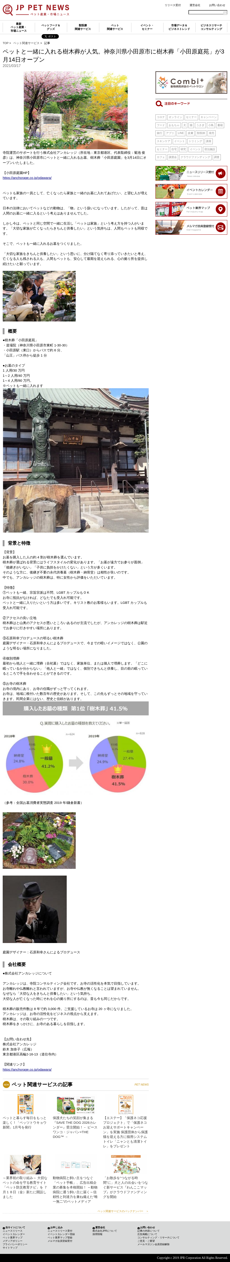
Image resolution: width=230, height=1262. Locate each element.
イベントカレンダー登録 (61, 1234)
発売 (211, 133)
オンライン (175, 117)
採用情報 (97, 1234)
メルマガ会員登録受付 (60, 1241)
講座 (208, 141)
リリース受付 (173, 5)
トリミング (195, 141)
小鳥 (211, 125)
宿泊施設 (209, 149)
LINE (181, 133)
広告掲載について (147, 1234)
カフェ (161, 157)
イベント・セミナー (147, 27)
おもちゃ (174, 125)
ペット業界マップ (12, 1237)
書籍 (220, 125)
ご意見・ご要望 (146, 1241)
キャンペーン (209, 117)
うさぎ (200, 125)
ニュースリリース (12, 1230)
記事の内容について (148, 1230)
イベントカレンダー (14, 1234)
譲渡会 (173, 157)
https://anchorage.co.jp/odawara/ (27, 178)
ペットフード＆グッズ (50, 27)
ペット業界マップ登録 (60, 1237)
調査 (216, 157)
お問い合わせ (217, 5)
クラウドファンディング (195, 157)
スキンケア (163, 141)
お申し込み (56, 1227)
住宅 (174, 149)
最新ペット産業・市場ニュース (19, 27)
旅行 (159, 133)
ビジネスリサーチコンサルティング (211, 27)
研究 (183, 149)
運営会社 (195, 5)
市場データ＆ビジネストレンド (179, 27)
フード (161, 125)
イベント (179, 141)
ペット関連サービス (115, 27)
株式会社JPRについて (105, 1230)
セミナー (191, 117)
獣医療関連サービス (83, 27)
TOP (6, 43)
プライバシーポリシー (15, 1244)
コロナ (161, 117)
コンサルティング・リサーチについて (158, 1237)
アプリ (170, 133)
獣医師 (201, 133)
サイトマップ (10, 1247)
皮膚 (190, 133)
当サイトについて (15, 1227)
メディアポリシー (12, 1241)
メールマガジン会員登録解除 (153, 1244)
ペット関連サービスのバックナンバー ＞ (123, 1211)
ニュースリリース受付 (60, 1230)
